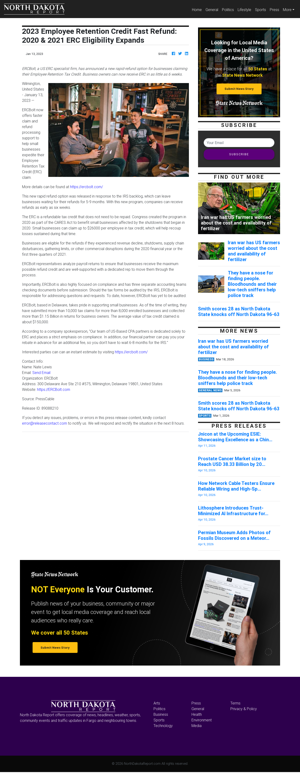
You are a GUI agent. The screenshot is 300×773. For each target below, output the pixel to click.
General (212, 9)
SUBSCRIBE (239, 154)
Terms (235, 703)
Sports (260, 9)
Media (196, 725)
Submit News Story (239, 89)
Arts (157, 703)
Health (196, 714)
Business (161, 714)
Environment (201, 720)
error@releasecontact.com (44, 423)
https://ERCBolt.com (53, 389)
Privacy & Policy (243, 708)
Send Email (41, 372)
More (287, 9)
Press (274, 9)
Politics (228, 9)
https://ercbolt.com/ (86, 186)
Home (198, 9)
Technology (163, 725)
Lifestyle (244, 9)
